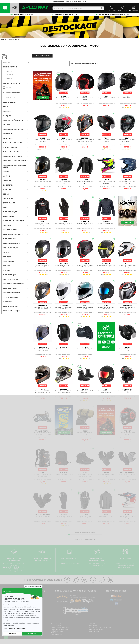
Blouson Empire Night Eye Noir (85, 182)
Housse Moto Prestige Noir (85, 349)
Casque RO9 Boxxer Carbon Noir (127, 350)
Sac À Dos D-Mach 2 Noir (63, 349)
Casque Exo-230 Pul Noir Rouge (127, 308)
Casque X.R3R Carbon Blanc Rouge (127, 266)
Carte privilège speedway (60, 628)
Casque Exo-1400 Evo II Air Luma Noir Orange (42, 308)
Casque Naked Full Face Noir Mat (64, 266)
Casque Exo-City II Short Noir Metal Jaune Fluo (106, 266)
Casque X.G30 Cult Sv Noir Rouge (85, 99)
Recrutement (94, 631)
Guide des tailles (57, 624)
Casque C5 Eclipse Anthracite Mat (127, 391)
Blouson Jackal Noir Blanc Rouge (42, 224)
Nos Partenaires (56, 635)
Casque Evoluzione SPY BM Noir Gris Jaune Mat (63, 391)
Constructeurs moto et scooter (100, 628)
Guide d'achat (56, 626)
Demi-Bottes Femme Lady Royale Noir (85, 391)
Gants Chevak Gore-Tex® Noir (106, 475)
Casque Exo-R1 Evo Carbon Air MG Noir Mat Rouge (85, 266)
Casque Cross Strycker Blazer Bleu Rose (106, 182)
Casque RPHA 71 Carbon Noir (127, 98)
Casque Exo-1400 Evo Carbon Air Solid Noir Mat (42, 266)
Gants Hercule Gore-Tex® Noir (64, 517)
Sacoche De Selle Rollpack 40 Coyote (85, 433)
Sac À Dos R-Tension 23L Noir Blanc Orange (42, 475)
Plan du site (93, 626)
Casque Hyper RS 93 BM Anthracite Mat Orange (42, 391)
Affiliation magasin (57, 631)
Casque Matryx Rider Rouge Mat (63, 140)
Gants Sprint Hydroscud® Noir (127, 475)
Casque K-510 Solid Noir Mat (42, 182)
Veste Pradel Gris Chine (106, 516)
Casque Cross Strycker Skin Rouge (127, 517)
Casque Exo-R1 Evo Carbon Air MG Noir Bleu (42, 350)
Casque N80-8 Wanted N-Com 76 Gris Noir (127, 140)
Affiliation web (56, 633)
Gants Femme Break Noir (42, 516)
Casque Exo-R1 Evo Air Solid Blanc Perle (63, 308)
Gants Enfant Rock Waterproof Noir (85, 517)
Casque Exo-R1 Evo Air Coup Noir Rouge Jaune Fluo (85, 140)
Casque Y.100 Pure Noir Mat (106, 98)
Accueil (3, 39)
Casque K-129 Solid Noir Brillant (63, 182)
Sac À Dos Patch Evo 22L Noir (64, 475)
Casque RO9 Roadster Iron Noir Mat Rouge (106, 391)
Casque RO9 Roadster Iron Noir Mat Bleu (106, 308)
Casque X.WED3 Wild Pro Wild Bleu (42, 140)
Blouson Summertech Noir (106, 224)
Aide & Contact (94, 624)
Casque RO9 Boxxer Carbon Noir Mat (106, 140)
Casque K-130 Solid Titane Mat (64, 99)
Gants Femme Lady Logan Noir (63, 224)
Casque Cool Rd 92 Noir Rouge (127, 433)
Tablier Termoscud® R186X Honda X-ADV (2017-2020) (42, 433)
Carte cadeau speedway (59, 630)
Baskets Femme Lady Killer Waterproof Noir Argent (85, 475)
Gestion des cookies (96, 630)
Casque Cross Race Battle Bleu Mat (127, 182)
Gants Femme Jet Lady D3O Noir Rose (85, 224)
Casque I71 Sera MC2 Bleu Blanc (85, 308)
